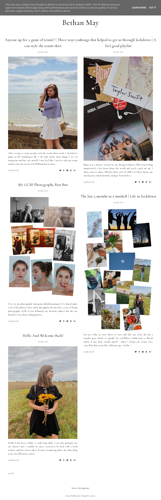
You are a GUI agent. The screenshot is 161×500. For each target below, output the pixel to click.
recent (11, 473)
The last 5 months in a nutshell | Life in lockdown (118, 196)
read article (13, 170)
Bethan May (80, 22)
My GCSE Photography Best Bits (43, 184)
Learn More (139, 7)
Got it (152, 7)
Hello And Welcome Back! (43, 335)
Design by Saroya (88, 496)
